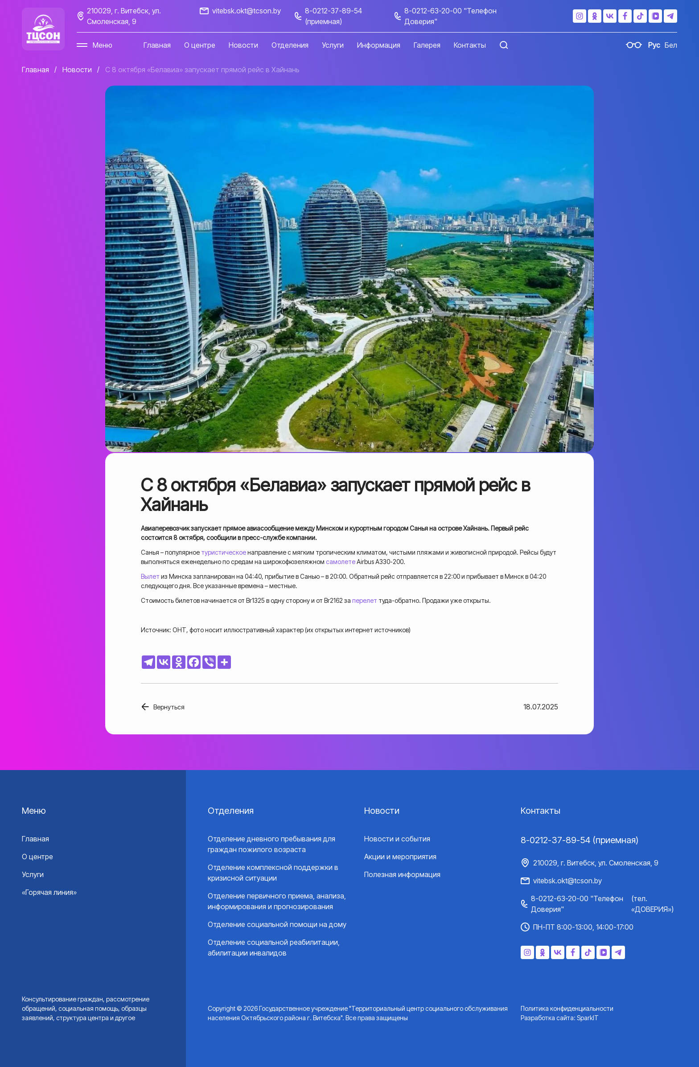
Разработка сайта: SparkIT (560, 1018)
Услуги (333, 45)
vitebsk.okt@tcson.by (246, 10)
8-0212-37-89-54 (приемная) (333, 16)
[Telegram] (148, 662)
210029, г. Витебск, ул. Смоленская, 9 (124, 16)
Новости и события (397, 838)
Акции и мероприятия (400, 856)
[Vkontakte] (163, 662)
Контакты (470, 45)
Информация (378, 45)
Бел (671, 45)
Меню (102, 45)
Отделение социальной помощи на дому (277, 924)
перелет (364, 600)
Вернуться (169, 707)
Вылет (150, 576)
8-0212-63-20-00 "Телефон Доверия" (450, 16)
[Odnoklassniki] (178, 662)
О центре (199, 45)
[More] (224, 662)
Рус (654, 45)
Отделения (289, 45)
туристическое (223, 552)
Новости (243, 45)
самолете (340, 561)
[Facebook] (194, 662)
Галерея (427, 45)
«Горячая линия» (49, 892)
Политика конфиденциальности (567, 1008)
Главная (157, 45)
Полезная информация (402, 874)
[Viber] (209, 662)
